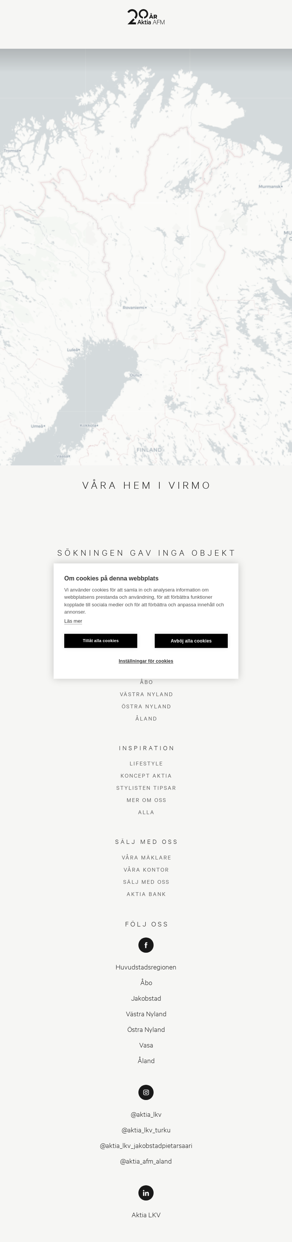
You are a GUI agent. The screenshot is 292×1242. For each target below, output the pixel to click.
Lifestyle (146, 698)
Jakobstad (146, 932)
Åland (146, 995)
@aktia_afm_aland (146, 1095)
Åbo (146, 917)
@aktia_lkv (146, 1048)
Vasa (146, 979)
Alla (146, 747)
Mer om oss (147, 735)
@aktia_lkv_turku (146, 1064)
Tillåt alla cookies (101, 640)
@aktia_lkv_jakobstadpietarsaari (146, 1080)
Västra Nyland (146, 948)
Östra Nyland (146, 964)
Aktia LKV (146, 1149)
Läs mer (73, 621)
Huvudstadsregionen (146, 901)
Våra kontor (146, 804)
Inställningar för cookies (146, 661)
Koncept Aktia (146, 710)
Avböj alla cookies (191, 641)
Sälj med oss (146, 816)
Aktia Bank (146, 828)
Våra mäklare (146, 792)
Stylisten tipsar (146, 723)
